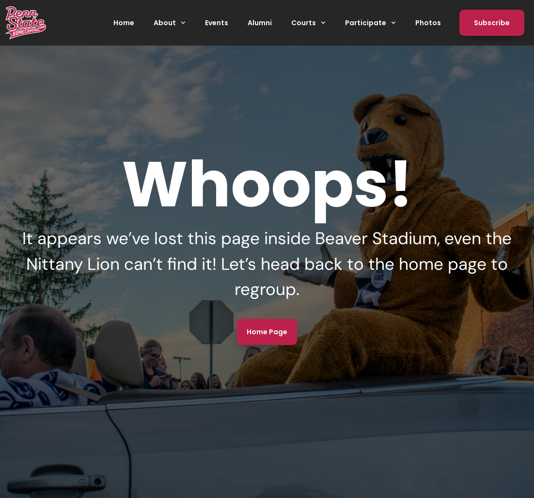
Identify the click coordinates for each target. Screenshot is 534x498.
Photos (428, 23)
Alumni (260, 23)
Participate (370, 23)
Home (123, 23)
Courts (308, 23)
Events (216, 23)
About (170, 23)
